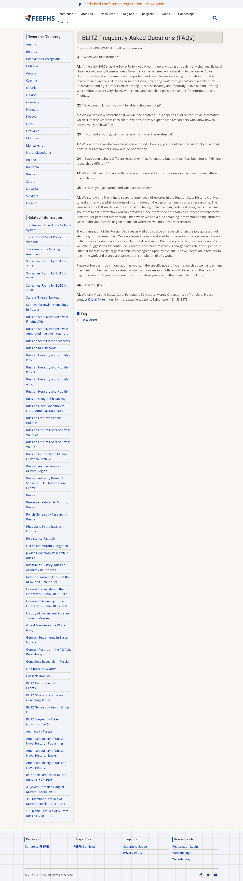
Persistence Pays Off (40, 538)
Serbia (30, 181)
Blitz (94, 320)
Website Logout (183, 859)
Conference (66, 14)
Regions (130, 14)
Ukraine (31, 203)
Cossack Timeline (38, 676)
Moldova (32, 138)
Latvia (30, 124)
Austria (31, 44)
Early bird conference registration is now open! (125, 3)
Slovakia (32, 189)
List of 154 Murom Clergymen (47, 546)
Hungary (32, 109)
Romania (32, 167)
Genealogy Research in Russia (47, 661)
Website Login (182, 853)
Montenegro (35, 145)
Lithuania (32, 131)
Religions (149, 14)
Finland (31, 95)
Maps (167, 14)
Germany (32, 102)
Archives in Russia (39, 731)
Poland (31, 160)
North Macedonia (38, 152)
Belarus (31, 52)
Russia (83, 320)
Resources (109, 14)
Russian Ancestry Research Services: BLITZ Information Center (45, 483)
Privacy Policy (132, 853)
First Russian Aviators (41, 669)
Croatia (31, 73)
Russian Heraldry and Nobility (47, 391)
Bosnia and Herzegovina (43, 59)
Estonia (31, 88)
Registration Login (185, 846)
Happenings (186, 14)
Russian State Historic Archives (48, 341)
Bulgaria (32, 66)
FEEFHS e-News (85, 846)
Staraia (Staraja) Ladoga (42, 297)
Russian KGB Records (41, 348)
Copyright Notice (135, 846)
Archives (88, 14)
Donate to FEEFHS (37, 846)
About (62, 22)
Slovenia (32, 196)
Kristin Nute (96, 299)
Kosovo (31, 116)
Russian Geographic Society (45, 399)
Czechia (31, 80)
